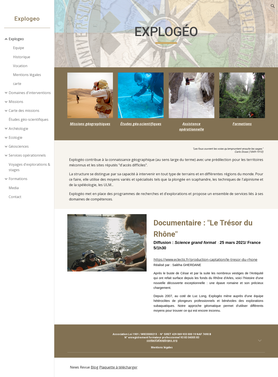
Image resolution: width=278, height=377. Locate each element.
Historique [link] (21, 57)
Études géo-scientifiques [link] (28, 119)
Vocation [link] (20, 65)
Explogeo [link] (16, 38)
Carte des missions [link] (24, 110)
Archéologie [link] (18, 128)
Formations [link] (18, 178)
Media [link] (14, 187)
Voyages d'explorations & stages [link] (29, 167)
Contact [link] (15, 196)
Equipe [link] (18, 47)
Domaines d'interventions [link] (30, 92)
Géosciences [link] (19, 146)
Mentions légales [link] (27, 74)
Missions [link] (16, 101)
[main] (166, 34)
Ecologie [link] (15, 137)
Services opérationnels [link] (27, 155)
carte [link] (17, 83)
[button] (273, 6)
